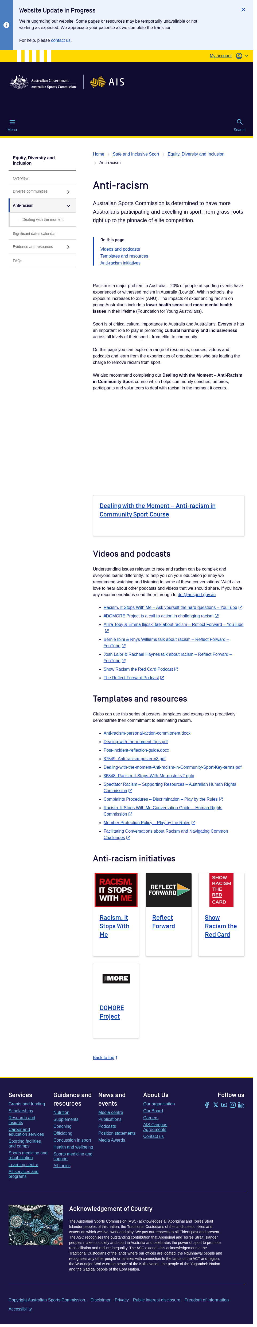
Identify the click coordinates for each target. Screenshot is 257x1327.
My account (221, 56)
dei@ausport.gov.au (197, 594)
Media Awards (111, 1140)
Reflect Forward (163, 922)
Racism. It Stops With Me (114, 926)
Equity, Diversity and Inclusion (34, 160)
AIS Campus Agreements (155, 1127)
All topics (62, 1165)
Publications (109, 1119)
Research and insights (22, 1120)
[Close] (243, 9)
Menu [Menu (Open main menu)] (12, 125)
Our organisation (159, 1104)
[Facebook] (207, 1105)
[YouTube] (224, 1105)
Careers (150, 1118)
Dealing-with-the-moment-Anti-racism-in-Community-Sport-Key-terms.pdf (173, 767)
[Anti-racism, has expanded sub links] (42, 205)
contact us (61, 40)
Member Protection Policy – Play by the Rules (150, 822)
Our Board (153, 1111)
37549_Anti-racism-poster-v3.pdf (135, 758)
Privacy (121, 1300)
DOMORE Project (112, 1012)
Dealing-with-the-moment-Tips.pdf (136, 741)
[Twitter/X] (215, 1105)
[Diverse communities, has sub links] (42, 191)
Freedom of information (207, 1300)
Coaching (62, 1126)
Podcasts (107, 1126)
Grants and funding (27, 1104)
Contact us (153, 1136)
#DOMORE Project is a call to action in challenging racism (161, 616)
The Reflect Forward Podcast (134, 677)
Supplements (65, 1119)
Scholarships (21, 1111)
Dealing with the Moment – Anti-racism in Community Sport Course (158, 510)
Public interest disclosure (156, 1300)
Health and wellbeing (73, 1147)
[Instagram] (232, 1105)
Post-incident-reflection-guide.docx (136, 750)
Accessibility (20, 1309)
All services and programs (23, 1174)
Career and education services (26, 1132)
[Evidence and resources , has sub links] (42, 247)
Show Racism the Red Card (221, 926)
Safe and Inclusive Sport (136, 154)
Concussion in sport (72, 1140)
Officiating (62, 1133)
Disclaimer (101, 1300)
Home (98, 154)
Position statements (117, 1133)
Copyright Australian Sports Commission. (47, 1300)
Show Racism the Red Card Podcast (141, 669)
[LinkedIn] (241, 1105)
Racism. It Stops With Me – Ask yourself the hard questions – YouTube (173, 607)
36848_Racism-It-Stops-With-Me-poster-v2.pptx (149, 776)
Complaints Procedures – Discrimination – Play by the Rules (163, 799)
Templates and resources (124, 256)
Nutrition (61, 1112)
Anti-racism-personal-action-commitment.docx (147, 733)
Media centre (110, 1112)
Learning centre (23, 1164)
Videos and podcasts (120, 249)
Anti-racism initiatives (120, 263)
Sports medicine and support (72, 1156)
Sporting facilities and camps (25, 1143)
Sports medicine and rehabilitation (28, 1155)
